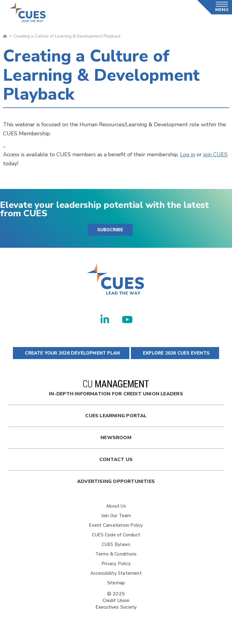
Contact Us (116, 459)
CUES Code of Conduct (116, 535)
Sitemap (116, 583)
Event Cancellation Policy (116, 525)
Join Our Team (116, 516)
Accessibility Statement (116, 573)
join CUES (215, 154)
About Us (116, 506)
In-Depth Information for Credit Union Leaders (116, 388)
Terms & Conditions (116, 554)
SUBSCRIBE (110, 230)
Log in (187, 154)
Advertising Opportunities (116, 481)
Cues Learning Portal (115, 415)
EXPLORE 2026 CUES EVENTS (174, 353)
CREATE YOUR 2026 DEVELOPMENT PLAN (71, 353)
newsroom (116, 437)
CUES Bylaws (116, 544)
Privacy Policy (116, 564)
